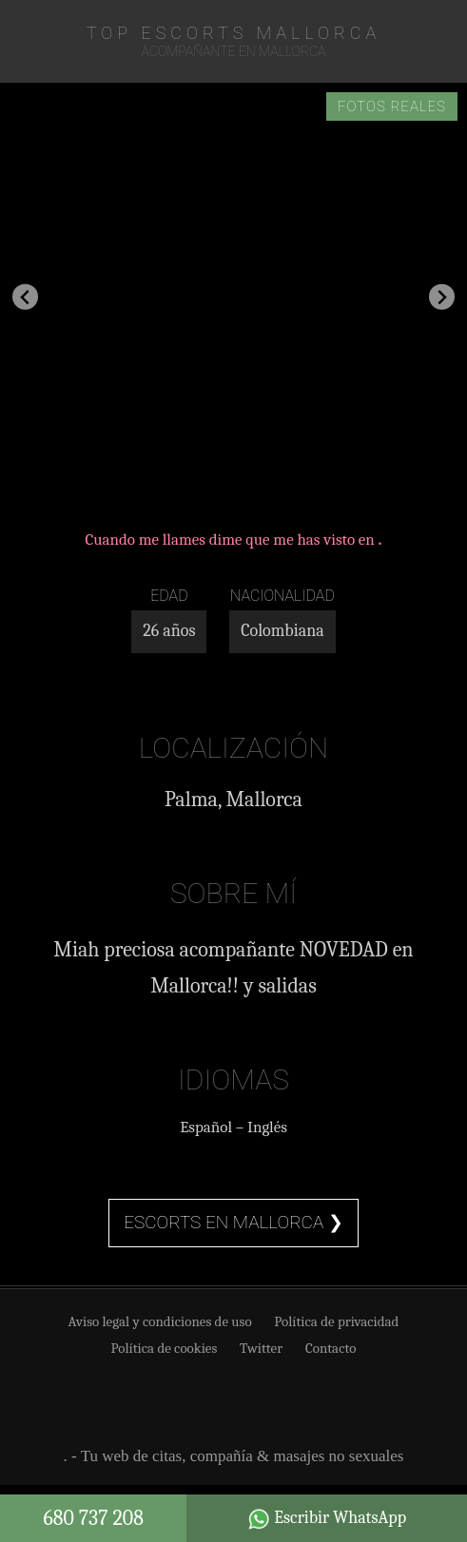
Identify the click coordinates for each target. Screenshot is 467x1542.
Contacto (331, 1348)
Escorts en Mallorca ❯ (233, 1222)
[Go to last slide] (25, 297)
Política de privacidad (336, 1321)
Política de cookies (164, 1348)
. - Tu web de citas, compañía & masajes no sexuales (234, 1456)
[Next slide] (442, 297)
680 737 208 (94, 1518)
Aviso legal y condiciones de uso (160, 1321)
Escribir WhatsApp (326, 1519)
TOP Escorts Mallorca (233, 33)
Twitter (261, 1348)
